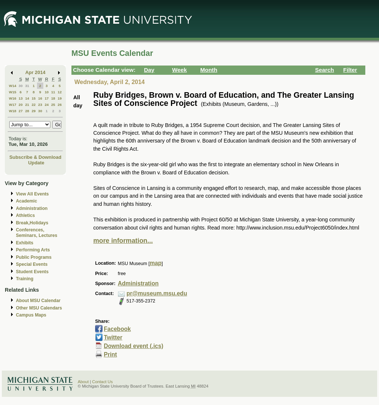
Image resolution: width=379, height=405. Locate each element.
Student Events (32, 271)
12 (60, 92)
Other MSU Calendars (39, 308)
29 (33, 111)
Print (110, 354)
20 (21, 105)
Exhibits (24, 242)
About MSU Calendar (38, 300)
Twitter (113, 337)
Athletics (25, 215)
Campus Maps (31, 315)
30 (21, 86)
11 (53, 92)
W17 (12, 105)
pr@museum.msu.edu (157, 293)
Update (36, 162)
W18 (12, 111)
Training (24, 278)
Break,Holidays (32, 222)
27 (21, 111)
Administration (31, 208)
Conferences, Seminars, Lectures (36, 232)
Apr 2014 (35, 72)
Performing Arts (33, 249)
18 (53, 98)
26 (60, 105)
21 (27, 105)
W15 (12, 92)
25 (53, 105)
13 (21, 98)
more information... (123, 240)
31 (27, 86)
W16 (12, 98)
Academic (26, 201)
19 (60, 98)
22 (33, 105)
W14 (12, 86)
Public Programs (33, 257)
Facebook (117, 329)
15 (33, 98)
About (83, 381)
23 (40, 105)
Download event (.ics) (133, 346)
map (155, 263)
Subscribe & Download (35, 157)
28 (27, 111)
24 (47, 105)
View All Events (32, 194)
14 (27, 98)
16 (40, 98)
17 (47, 98)
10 (47, 92)
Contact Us (102, 381)
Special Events (31, 264)
